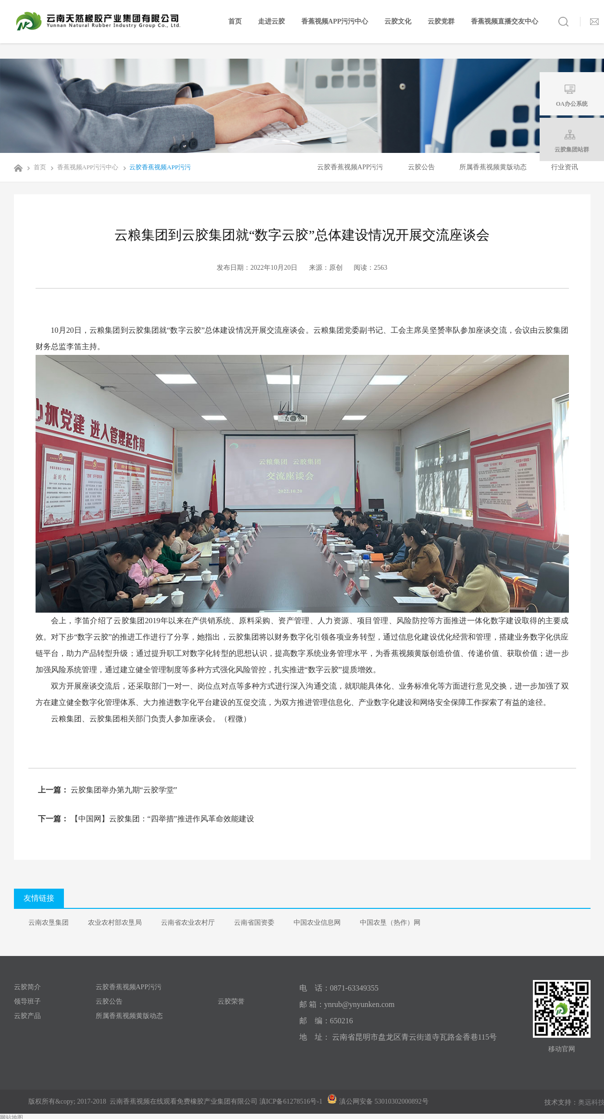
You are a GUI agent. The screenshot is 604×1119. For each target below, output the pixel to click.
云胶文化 (397, 21)
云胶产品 (27, 1015)
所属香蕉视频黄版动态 (493, 167)
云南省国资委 (254, 922)
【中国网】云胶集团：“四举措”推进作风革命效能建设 (161, 819)
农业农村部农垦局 (115, 922)
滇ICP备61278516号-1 (290, 1101)
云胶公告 (421, 167)
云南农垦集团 (48, 922)
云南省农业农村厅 (188, 922)
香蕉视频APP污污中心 (334, 21)
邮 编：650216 (326, 1021)
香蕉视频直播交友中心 (504, 21)
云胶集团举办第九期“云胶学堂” (123, 790)
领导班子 (27, 1001)
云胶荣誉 (231, 1001)
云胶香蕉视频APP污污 (155, 167)
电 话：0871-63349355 (339, 988)
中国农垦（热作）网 (390, 922)
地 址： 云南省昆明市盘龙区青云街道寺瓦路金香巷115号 (398, 1037)
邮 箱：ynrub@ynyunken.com (347, 1004)
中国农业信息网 (317, 922)
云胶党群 (441, 21)
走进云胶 (271, 21)
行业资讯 (564, 167)
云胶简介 (27, 987)
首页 (235, 21)
